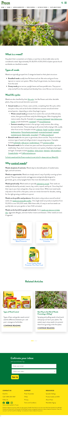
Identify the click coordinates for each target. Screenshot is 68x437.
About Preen (49, 403)
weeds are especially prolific (22, 200)
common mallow (48, 142)
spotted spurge (16, 134)
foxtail (45, 129)
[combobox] (33, 374)
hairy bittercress (56, 119)
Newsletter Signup (51, 406)
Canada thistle (13, 153)
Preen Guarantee (29, 397)
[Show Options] (55, 374)
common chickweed (43, 119)
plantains (47, 150)
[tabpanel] (17, 315)
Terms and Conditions (30, 406)
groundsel (34, 134)
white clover (39, 150)
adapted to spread (43, 183)
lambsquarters (16, 132)
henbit (13, 121)
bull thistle (17, 142)
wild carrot (25, 142)
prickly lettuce (34, 142)
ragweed (56, 132)
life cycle (31, 99)
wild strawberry (56, 150)
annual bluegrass (44, 121)
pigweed (57, 129)
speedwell (32, 121)
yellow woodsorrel (47, 134)
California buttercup (29, 153)
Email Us (5, 397)
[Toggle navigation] (65, 3)
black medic (26, 134)
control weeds (18, 163)
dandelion (30, 150)
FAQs (26, 400)
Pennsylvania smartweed (29, 132)
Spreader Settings (51, 397)
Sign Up (15, 380)
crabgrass (39, 129)
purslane (51, 129)
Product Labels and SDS (53, 400)
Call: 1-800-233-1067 (9, 400)
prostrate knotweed (45, 132)
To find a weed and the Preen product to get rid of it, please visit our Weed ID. (31, 157)
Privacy (26, 403)
